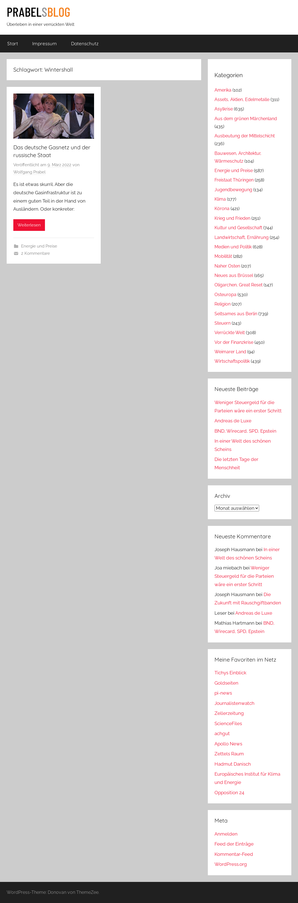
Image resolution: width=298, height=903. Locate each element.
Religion (222, 304)
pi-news (223, 693)
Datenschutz (85, 43)
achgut (222, 733)
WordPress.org (230, 864)
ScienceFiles (228, 723)
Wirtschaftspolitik (232, 361)
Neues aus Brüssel (233, 275)
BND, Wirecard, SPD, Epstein (245, 431)
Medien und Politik (233, 246)
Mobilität (223, 256)
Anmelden (226, 834)
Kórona (221, 208)
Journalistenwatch (234, 703)
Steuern (222, 323)
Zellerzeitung (229, 713)
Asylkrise (223, 109)
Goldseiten (226, 683)
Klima (220, 199)
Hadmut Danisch (232, 764)
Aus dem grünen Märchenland (245, 118)
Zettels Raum (229, 753)
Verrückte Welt (229, 332)
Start (12, 43)
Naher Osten (227, 266)
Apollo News (228, 743)
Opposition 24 (229, 792)
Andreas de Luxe (232, 420)
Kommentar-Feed (233, 854)
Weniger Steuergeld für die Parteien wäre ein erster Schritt (244, 576)
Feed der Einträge (234, 844)
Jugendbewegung (233, 189)
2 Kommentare (35, 253)
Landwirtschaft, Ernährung (241, 237)
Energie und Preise (39, 246)
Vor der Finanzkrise (233, 342)
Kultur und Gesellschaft (238, 227)
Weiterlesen (29, 225)
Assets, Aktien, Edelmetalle (241, 99)
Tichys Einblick (230, 672)
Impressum (44, 43)
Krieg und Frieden (232, 218)
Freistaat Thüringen (234, 180)
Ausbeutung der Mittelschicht (244, 135)
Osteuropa (225, 294)
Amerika (222, 90)
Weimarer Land (230, 351)
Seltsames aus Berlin (235, 313)
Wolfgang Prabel (29, 172)
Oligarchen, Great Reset (238, 284)
